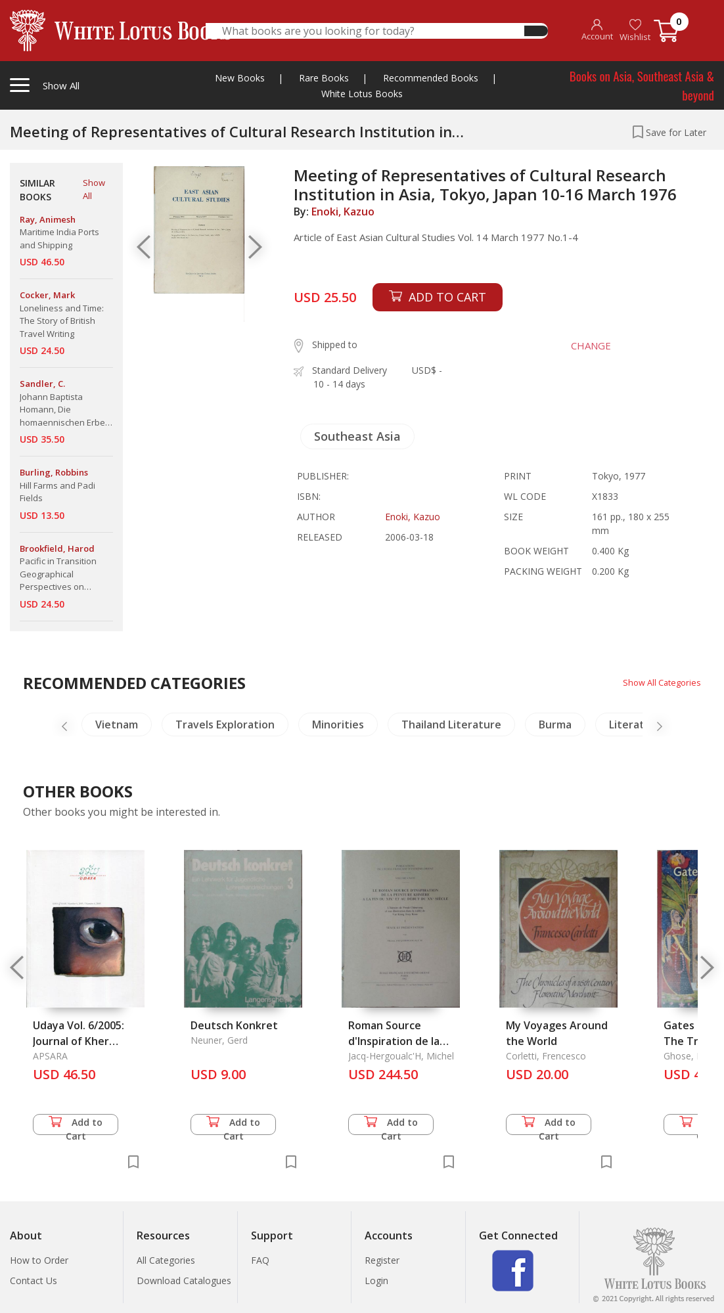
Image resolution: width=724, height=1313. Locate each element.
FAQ (260, 1260)
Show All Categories (658, 682)
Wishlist (635, 30)
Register (382, 1260)
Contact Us (33, 1280)
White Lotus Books (362, 93)
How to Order (39, 1260)
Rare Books (324, 78)
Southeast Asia (357, 436)
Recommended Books (430, 78)
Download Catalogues (184, 1280)
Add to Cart (75, 1125)
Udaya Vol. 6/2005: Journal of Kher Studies (78, 1041)
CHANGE (583, 345)
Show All (94, 189)
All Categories (166, 1260)
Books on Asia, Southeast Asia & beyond (642, 85)
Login (376, 1280)
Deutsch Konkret (234, 1025)
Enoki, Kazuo (342, 211)
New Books (240, 78)
